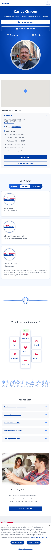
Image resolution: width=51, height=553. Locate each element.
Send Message (25, 157)
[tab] (14, 186)
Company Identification (9, 530)
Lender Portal (6, 540)
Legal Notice (5, 536)
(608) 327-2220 (16, 127)
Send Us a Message (25, 509)
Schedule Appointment (25, 28)
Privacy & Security (7, 533)
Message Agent (13, 35)
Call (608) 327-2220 (25, 22)
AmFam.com (5, 543)
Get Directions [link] (9, 123)
